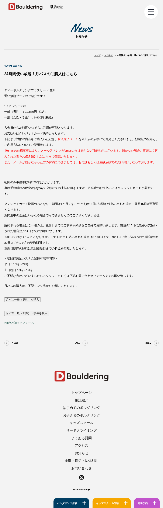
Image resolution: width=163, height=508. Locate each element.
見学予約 (143, 503)
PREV (148, 342)
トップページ (81, 392)
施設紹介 (81, 400)
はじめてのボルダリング (81, 407)
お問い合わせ (81, 468)
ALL (77, 342)
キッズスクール (81, 423)
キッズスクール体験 (107, 503)
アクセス (81, 445)
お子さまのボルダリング (81, 415)
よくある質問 (81, 438)
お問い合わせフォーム (19, 323)
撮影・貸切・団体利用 (81, 460)
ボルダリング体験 (67, 503)
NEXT (15, 342)
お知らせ (81, 453)
